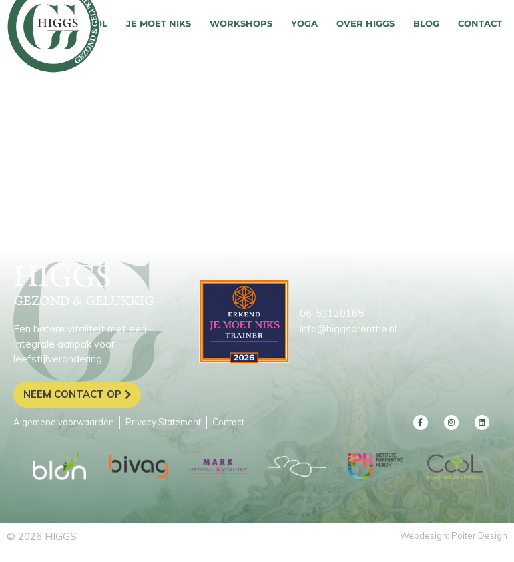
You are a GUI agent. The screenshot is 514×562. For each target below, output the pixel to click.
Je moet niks (158, 23)
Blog (426, 23)
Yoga (304, 23)
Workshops (241, 23)
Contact (480, 23)
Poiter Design (479, 535)
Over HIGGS (365, 23)
